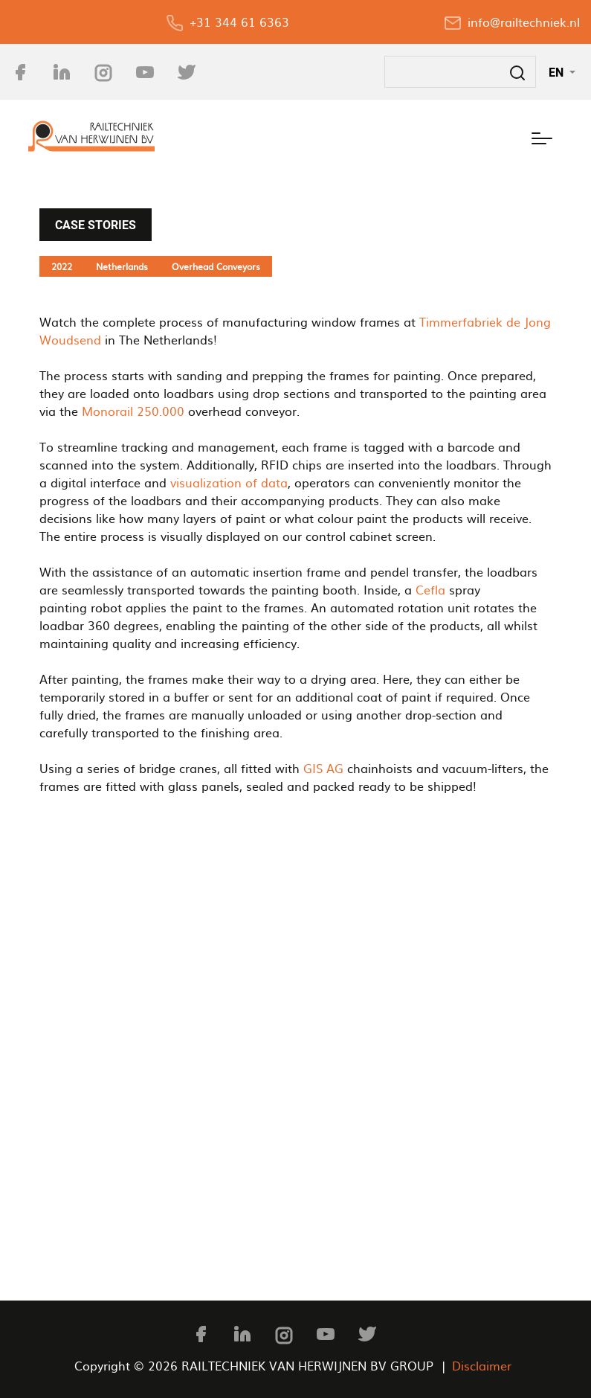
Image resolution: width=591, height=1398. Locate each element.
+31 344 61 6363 (239, 22)
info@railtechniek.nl (524, 22)
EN (557, 72)
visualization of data (229, 482)
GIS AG (323, 768)
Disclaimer (481, 1365)
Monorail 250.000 (133, 411)
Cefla (430, 589)
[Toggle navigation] (541, 136)
